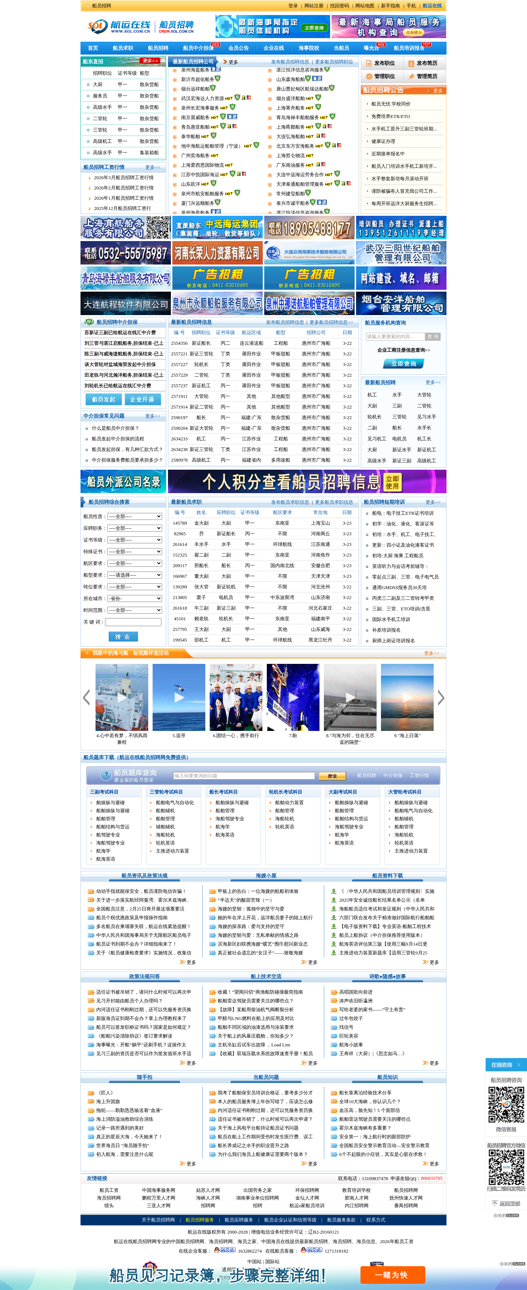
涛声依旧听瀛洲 (356, 1000)
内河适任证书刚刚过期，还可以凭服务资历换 (143, 1009)
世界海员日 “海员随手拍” (122, 1145)
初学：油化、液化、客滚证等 (403, 523)
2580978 (179, 460)
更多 (228, 62)
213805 (180, 597)
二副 (372, 427)
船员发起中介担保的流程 (118, 438)
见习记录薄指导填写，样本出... (404, 129)
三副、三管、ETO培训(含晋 (401, 608)
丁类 (225, 353)
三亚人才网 (159, 1205)
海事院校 (309, 48)
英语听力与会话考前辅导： (400, 566)
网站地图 (364, 5)
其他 (251, 396)
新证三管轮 (201, 353)
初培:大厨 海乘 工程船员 (397, 555)
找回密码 (339, 5)
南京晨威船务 (195, 135)
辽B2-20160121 (323, 1232)
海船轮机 (165, 835)
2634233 (179, 438)
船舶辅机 (165, 810)
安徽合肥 (320, 565)
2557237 (179, 385)
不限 (282, 533)
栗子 (201, 597)
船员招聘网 (406, 1190)
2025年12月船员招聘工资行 (122, 208)
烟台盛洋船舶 (290, 116)
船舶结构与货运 (113, 826)
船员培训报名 (409, 48)
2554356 (179, 343)
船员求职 (123, 48)
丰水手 (201, 544)
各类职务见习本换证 (392, 104)
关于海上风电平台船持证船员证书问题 (258, 1128)
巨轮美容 (348, 1036)
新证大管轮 (201, 428)
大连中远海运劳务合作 (300, 192)
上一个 (86, 697)
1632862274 (237, 1251)
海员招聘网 (109, 1198)
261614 (180, 544)
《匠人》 (105, 1092)
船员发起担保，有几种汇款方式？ (127, 449)
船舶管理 (105, 818)
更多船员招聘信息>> (331, 322)
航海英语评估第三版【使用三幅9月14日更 (383, 944)
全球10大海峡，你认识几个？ (370, 1101)
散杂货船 (149, 84)
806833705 (432, 1178)
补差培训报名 (386, 630)
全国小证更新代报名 (392, 116)
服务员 (100, 96)
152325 (180, 555)
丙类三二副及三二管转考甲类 (403, 598)
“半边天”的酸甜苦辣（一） (246, 900)
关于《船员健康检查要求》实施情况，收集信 (143, 953)
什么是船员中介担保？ (115, 428)
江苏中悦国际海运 (200, 192)
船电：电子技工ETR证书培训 (403, 513)
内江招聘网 (357, 1205)
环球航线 (282, 544)
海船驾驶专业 (110, 843)
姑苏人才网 (208, 1190)
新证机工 (201, 385)
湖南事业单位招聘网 (257, 1198)
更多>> (433, 502)
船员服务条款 (341, 1220)
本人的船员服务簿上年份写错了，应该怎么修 (265, 1101)
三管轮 (100, 130)
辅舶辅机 (165, 826)
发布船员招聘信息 (290, 61)
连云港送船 (252, 343)
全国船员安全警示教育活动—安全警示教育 (384, 1145)
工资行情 (419, 775)
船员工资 (109, 1190)
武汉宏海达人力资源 (202, 116)
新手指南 (390, 5)
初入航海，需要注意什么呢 (124, 1154)
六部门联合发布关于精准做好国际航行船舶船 (386, 917)
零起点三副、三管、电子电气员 (405, 577)
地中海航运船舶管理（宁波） (212, 164)
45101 (180, 618)
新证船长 (201, 343)
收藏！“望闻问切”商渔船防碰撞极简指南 (260, 992)
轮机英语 (165, 843)
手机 (411, 5)
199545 (180, 640)
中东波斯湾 (282, 597)
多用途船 (280, 460)
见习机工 (376, 438)
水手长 (424, 427)
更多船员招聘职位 (334, 61)
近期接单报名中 (388, 191)
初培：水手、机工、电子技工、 (405, 534)
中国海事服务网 (158, 1190)
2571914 (179, 407)
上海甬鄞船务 (290, 145)
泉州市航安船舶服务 (202, 68)
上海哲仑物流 (290, 173)
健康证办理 (383, 178)
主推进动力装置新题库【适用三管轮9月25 (383, 953)
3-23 (347, 523)
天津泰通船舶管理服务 (300, 202)
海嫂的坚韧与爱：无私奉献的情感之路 (258, 935)
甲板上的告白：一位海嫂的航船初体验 (258, 891)
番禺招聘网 (406, 1205)
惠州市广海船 (316, 343)
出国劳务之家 (257, 1190)
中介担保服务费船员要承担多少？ (127, 460)
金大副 (201, 523)
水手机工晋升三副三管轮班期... (404, 166)
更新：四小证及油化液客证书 (403, 545)
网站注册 (314, 5)
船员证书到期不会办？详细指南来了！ (136, 944)
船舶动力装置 (289, 802)
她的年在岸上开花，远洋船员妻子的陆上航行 (265, 917)
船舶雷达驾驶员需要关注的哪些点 (375, 1119)
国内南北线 (282, 565)
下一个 (441, 697)
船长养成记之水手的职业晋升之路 (253, 1145)
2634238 (179, 449)
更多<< (152, 167)
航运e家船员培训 (307, 1205)
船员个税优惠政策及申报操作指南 (132, 917)
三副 (397, 406)
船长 (201, 417)
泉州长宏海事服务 (200, 126)
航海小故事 (351, 1044)
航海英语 (105, 859)
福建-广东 (251, 417)
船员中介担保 (198, 48)
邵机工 (201, 640)
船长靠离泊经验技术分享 (365, 1092)
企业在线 (274, 48)
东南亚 (282, 523)
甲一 (122, 84)
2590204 (179, 428)
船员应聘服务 (239, 1220)
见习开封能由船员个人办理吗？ (129, 1000)
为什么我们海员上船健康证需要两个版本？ (263, 1154)
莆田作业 (251, 353)
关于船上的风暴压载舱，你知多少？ (256, 1036)
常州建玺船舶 (290, 68)
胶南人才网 (357, 1198)
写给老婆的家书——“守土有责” (372, 1009)
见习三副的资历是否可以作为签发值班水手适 (143, 1053)
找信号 (346, 1027)
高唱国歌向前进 (356, 992)
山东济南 (320, 597)
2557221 (179, 353)
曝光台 (371, 48)
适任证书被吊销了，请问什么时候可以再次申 (143, 992)
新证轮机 (226, 586)
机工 (201, 438)
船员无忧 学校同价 (391, 141)
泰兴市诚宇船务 (293, 78)
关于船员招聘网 (158, 1220)
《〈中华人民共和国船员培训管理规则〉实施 (386, 891)
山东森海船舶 (290, 97)
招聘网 (208, 1205)
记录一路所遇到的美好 (120, 1128)
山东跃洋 (190, 202)
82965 (180, 533)
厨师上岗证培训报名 (393, 640)
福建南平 (320, 618)
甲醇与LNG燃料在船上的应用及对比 (256, 1018)
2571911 (179, 396)
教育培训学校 (356, 1190)
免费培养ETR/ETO (390, 153)
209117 (180, 565)
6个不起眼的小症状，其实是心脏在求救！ (383, 1154)
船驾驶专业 (108, 835)
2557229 (179, 375)
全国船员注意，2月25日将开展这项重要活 (140, 909)
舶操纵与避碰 (110, 802)
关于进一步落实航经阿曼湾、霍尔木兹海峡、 (143, 900)
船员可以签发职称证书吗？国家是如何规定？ (143, 1027)
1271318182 (323, 1251)
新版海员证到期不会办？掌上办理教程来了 (141, 1018)
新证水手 (401, 449)
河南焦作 (320, 555)
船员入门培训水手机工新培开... (404, 203)
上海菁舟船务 (290, 126)
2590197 (179, 417)
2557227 (179, 364)
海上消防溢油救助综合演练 (124, 1119)
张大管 (201, 586)
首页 (93, 48)
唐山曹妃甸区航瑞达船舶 (302, 107)
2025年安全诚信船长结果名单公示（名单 (382, 900)
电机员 (399, 438)
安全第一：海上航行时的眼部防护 (375, 1136)
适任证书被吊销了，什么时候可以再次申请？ (265, 1119)
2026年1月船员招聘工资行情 (124, 198)
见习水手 (426, 416)
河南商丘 (320, 533)
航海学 (103, 851)
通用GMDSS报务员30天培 (399, 587)
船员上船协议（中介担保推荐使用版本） (382, 935)
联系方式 (375, 1220)
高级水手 (102, 107)
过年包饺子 (351, 1018)
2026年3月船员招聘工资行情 (124, 177)
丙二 (225, 343)
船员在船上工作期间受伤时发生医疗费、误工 (265, 1136)
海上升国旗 (108, 1101)
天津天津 (320, 576)
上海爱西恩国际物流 (202, 183)
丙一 (225, 385)
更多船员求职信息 (334, 502)
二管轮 (100, 118)
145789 (180, 523)
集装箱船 (149, 152)
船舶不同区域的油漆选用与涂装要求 (256, 1027)
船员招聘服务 (200, 1220)
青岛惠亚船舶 (195, 145)
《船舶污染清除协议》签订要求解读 (134, 1036)
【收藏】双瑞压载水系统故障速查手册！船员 (265, 1053)
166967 (180, 576)
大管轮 (201, 396)
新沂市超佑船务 (197, 97)
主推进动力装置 (172, 851)
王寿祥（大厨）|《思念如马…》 (373, 1053)
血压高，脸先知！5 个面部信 (369, 1110)
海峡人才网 (208, 1198)
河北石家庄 (320, 608)
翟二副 (201, 555)
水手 (397, 395)
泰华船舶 (190, 154)
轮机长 (201, 364)
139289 (180, 586)
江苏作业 (251, 438)
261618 (180, 608)
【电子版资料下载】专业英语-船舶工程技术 (385, 926)
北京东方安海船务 (295, 164)
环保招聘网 (307, 1190)
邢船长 (201, 565)
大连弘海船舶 (290, 154)
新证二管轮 (201, 407)
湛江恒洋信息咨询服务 (300, 87)
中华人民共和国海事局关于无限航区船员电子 (143, 935)
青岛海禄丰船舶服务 (297, 135)
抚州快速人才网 (406, 1198)
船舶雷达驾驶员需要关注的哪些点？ (256, 1000)
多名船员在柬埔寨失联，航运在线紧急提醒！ (143, 926)
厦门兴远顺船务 (197, 78)
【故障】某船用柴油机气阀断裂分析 (256, 1009)
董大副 (201, 576)
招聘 (257, 1205)
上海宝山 (320, 523)
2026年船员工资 (397, 1241)
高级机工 (102, 141)
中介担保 (393, 775)
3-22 (347, 586)
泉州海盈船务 (195, 87)
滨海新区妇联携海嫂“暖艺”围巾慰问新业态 (263, 944)
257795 (180, 629)
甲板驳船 (280, 353)
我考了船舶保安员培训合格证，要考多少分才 (265, 1092)
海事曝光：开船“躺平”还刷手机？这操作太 (141, 1044)
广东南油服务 (290, 183)
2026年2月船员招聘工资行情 (124, 188)
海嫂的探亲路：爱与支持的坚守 (251, 926)
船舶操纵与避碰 (113, 810)
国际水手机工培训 (391, 619)
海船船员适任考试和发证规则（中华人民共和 (386, 909)
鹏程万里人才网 (158, 1198)
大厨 (97, 84)
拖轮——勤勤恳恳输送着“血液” (129, 1110)
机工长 (424, 438)
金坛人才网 (307, 1198)
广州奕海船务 (195, 173)
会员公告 (238, 48)
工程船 (281, 343)
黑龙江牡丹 (320, 640)
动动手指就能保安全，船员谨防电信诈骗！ (141, 891)
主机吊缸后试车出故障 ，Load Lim (254, 1044)
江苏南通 (320, 544)
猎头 (109, 1205)
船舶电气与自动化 (175, 802)
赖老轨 (201, 618)
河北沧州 (320, 586)
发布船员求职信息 (290, 502)
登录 (293, 5)
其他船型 (280, 396)
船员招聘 (101, 5)
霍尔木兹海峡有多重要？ (365, 1128)
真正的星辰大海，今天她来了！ (129, 1136)
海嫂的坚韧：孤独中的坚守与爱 (251, 909)
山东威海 (320, 629)
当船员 (341, 48)
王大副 (201, 629)
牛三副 (201, 608)
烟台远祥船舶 (195, 107)
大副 (372, 406)
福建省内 (251, 460)
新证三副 (401, 460)
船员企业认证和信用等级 (290, 1220)
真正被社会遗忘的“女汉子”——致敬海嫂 (260, 953)
